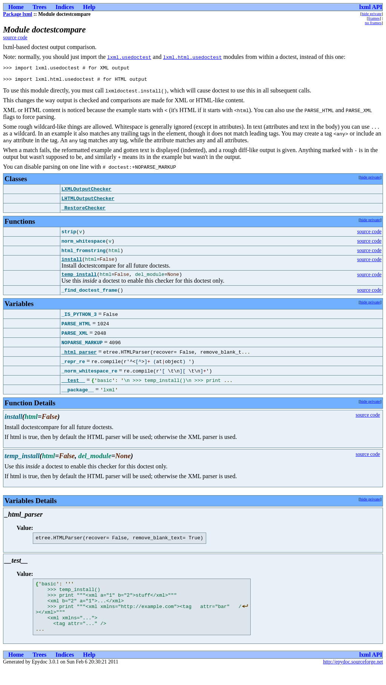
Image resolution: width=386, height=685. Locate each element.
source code (15, 37)
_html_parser (79, 357)
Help (89, 7)
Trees (40, 7)
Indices (64, 7)
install (71, 263)
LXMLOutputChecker (86, 192)
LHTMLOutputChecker (87, 202)
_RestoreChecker (83, 211)
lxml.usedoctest (129, 57)
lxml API (370, 7)
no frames (373, 22)
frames (374, 18)
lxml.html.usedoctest (192, 57)
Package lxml (17, 14)
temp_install (79, 279)
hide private (371, 13)
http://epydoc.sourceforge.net (353, 679)
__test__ (73, 385)
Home (16, 7)
